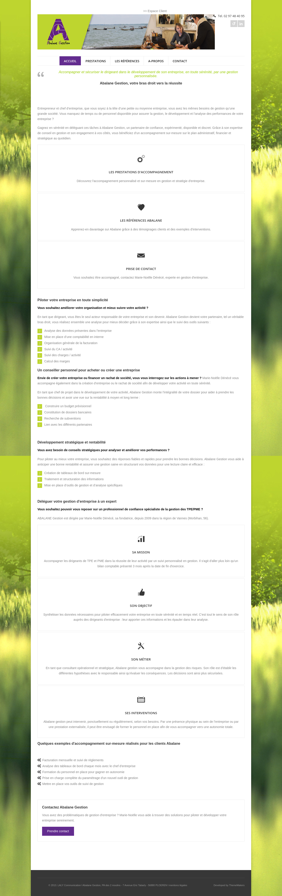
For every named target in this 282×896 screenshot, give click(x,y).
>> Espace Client (155, 11)
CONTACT (180, 61)
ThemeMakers (237, 885)
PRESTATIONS (95, 61)
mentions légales (178, 885)
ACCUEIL (70, 61)
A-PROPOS (156, 61)
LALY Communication (69, 885)
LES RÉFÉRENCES (127, 61)
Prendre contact (58, 831)
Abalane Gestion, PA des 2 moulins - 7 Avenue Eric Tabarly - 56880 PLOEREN (125, 885)
